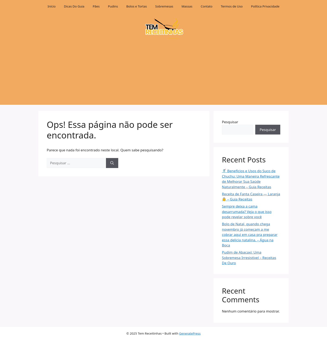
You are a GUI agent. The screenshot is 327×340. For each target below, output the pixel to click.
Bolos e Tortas (136, 6)
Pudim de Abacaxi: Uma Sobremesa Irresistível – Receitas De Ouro (249, 257)
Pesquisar (230, 122)
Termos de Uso (232, 6)
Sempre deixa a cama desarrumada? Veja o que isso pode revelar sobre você (247, 211)
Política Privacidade (265, 6)
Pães (96, 6)
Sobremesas (164, 6)
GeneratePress (190, 333)
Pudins (113, 6)
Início (51, 6)
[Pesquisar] (112, 163)
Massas (186, 6)
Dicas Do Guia (74, 6)
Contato (206, 6)
